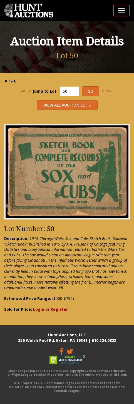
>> (109, 91)
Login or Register (50, 309)
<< (23, 91)
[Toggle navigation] (121, 10)
